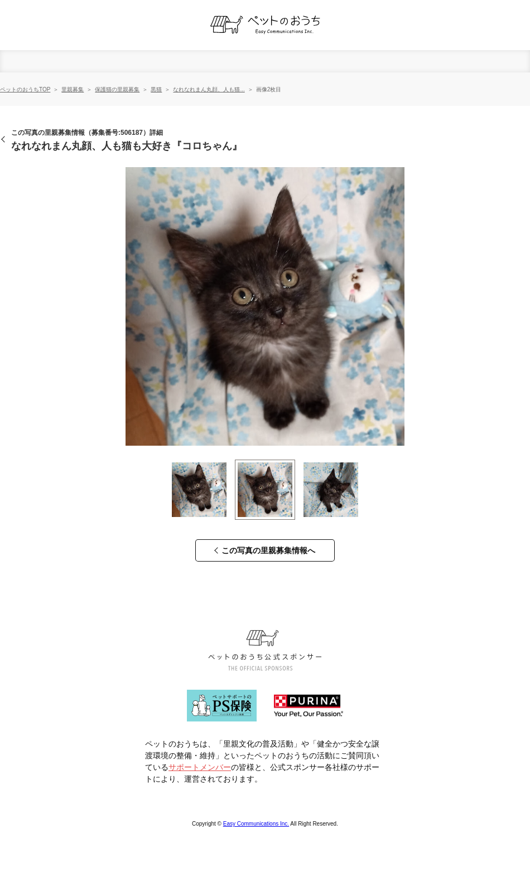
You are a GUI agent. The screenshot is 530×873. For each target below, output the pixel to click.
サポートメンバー (199, 767)
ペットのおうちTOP (25, 89)
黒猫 (156, 89)
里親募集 (72, 89)
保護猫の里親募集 (117, 89)
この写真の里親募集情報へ (268, 550)
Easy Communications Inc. (256, 824)
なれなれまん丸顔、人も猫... (208, 89)
